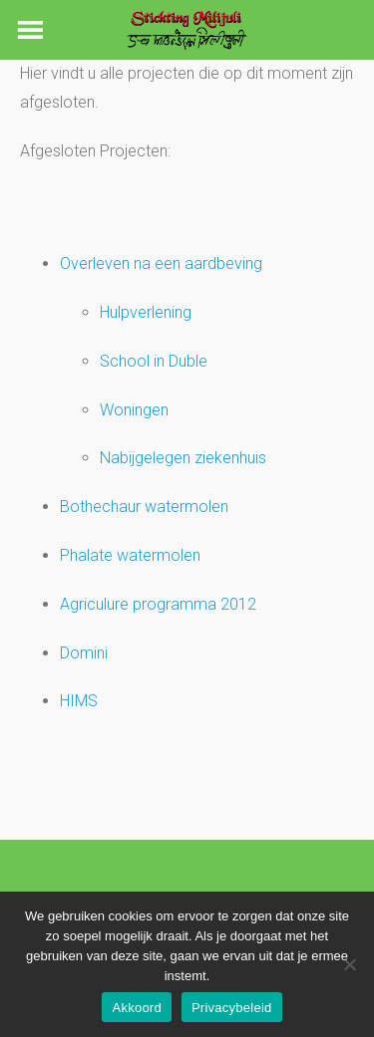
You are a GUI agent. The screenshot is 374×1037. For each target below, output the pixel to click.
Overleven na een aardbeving (161, 263)
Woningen (134, 409)
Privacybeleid (231, 1007)
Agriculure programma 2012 (158, 604)
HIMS (79, 700)
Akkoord (136, 1007)
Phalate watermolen (130, 555)
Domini (84, 653)
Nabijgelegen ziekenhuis (183, 457)
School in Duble (153, 361)
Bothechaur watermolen (144, 506)
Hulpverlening (145, 312)
